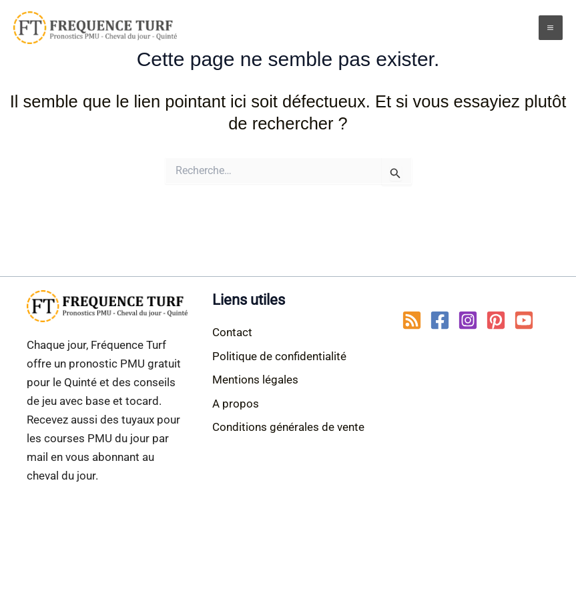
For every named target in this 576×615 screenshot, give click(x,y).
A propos (235, 403)
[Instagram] (468, 320)
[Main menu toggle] (551, 27)
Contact (232, 332)
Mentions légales (255, 379)
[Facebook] (440, 320)
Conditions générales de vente (288, 427)
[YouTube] (524, 320)
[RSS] (412, 320)
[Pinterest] (496, 320)
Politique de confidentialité (279, 356)
